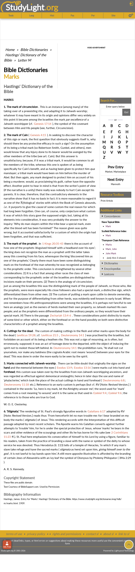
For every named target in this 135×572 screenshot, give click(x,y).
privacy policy (36, 534)
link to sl (123, 534)
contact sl (92, 534)
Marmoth (115, 184)
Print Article (107, 200)
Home (10, 49)
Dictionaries (111, 263)
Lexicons (109, 274)
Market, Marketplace (115, 171)
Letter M (24, 60)
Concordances (112, 216)
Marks (109, 244)
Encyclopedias (112, 268)
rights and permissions (66, 534)
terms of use (14, 534)
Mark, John (111, 249)
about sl (108, 534)
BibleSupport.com (29, 486)
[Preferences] (130, 15)
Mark (108, 226)
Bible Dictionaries (34, 49)
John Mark (111, 253)
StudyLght (25, 7)
